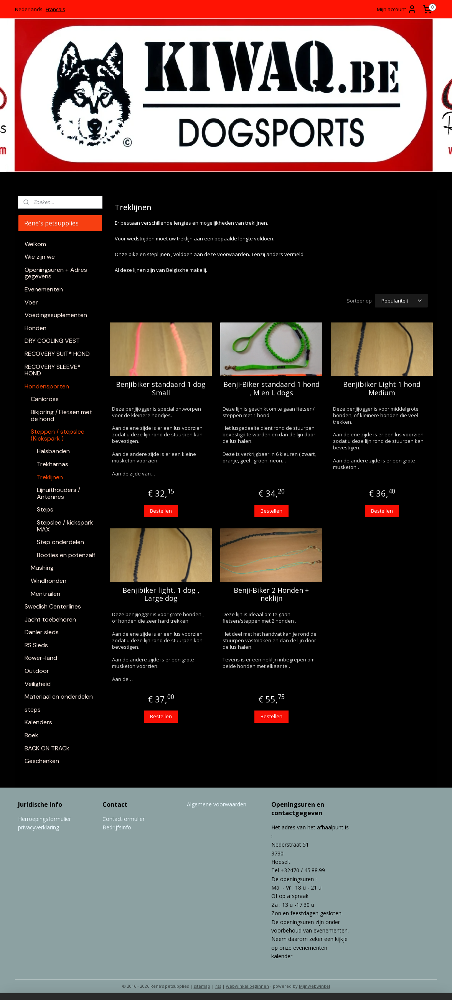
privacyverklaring (38, 827)
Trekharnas (52, 464)
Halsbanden (53, 451)
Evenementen (44, 289)
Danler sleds (42, 632)
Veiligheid (38, 684)
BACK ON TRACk (47, 748)
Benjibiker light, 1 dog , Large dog (160, 594)
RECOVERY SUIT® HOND (57, 354)
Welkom (35, 244)
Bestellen (161, 510)
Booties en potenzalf (66, 555)
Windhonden (48, 581)
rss (218, 986)
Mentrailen (45, 594)
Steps (45, 509)
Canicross (45, 399)
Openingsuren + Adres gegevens (56, 273)
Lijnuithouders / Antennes (58, 493)
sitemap (202, 986)
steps (33, 710)
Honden (35, 328)
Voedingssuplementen (56, 315)
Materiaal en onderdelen (59, 696)
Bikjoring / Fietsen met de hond (61, 415)
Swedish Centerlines (53, 606)
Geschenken (42, 761)
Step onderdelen (60, 542)
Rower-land (41, 658)
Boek (31, 735)
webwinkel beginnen (247, 986)
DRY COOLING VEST (52, 341)
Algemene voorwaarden (216, 804)
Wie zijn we (40, 257)
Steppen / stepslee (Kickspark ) (57, 435)
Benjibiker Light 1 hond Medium (382, 388)
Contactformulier (123, 818)
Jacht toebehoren (50, 619)
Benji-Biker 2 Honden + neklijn (271, 594)
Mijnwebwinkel (314, 986)
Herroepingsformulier (44, 818)
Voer (31, 302)
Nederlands (29, 9)
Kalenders (38, 722)
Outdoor (37, 671)
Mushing (42, 568)
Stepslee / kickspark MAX (65, 525)
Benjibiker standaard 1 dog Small (161, 388)
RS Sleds (36, 645)
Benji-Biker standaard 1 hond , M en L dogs (271, 388)
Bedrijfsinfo (116, 827)
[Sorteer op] (401, 300)
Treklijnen (50, 477)
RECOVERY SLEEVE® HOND (53, 370)
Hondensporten (47, 386)
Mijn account (397, 9)
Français (55, 9)
